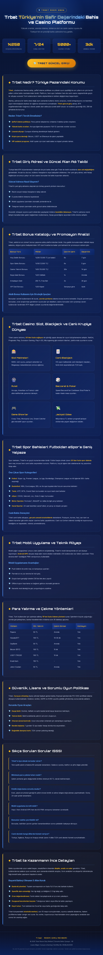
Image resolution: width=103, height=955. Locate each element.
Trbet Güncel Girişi (54, 63)
